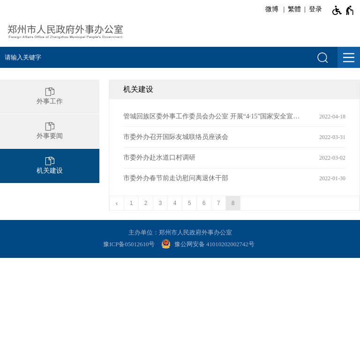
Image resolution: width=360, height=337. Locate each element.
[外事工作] (49, 97)
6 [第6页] (204, 203)
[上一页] (117, 203)
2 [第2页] (146, 203)
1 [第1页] (131, 203)
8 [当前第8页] (233, 203)
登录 (315, 9)
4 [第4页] (175, 203)
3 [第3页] (160, 203)
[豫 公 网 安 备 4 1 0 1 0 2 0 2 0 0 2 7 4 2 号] (209, 245)
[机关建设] (49, 166)
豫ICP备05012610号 (129, 244)
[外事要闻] (49, 131)
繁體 (294, 9)
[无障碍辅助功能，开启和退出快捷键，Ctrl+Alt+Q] (343, 10)
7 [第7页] (218, 203)
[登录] (314, 9)
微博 (271, 9)
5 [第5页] (189, 203)
